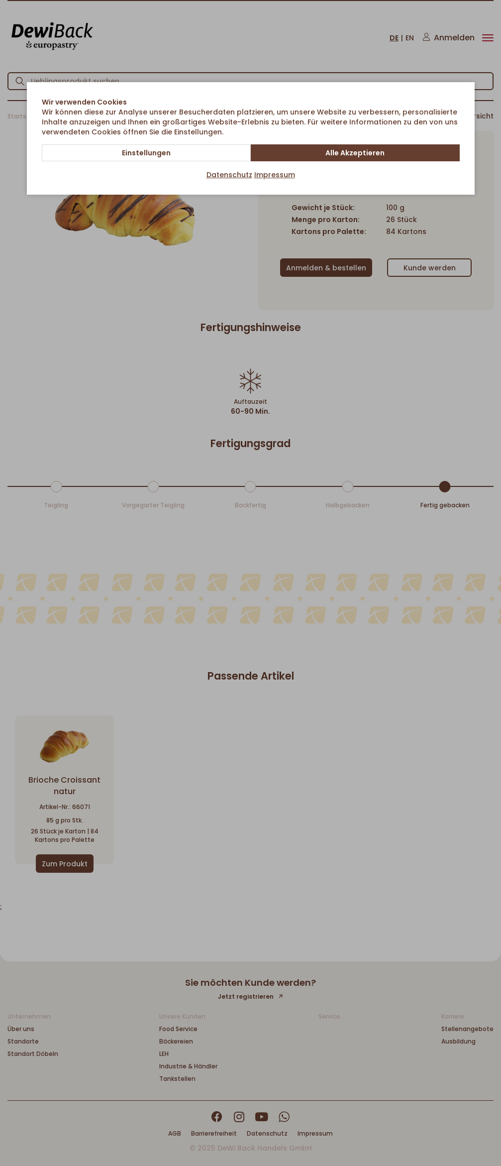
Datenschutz (229, 175)
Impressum (274, 175)
